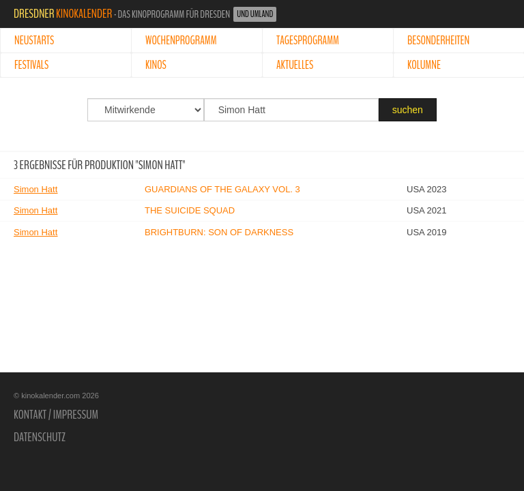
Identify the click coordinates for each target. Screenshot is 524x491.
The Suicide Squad (190, 210)
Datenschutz (40, 437)
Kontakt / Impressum (56, 414)
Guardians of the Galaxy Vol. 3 (222, 189)
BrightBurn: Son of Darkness (219, 232)
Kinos (155, 65)
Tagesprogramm (307, 40)
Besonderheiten (438, 40)
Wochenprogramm (181, 40)
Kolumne (424, 65)
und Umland (255, 14)
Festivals (31, 65)
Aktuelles (294, 65)
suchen (407, 109)
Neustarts (34, 40)
